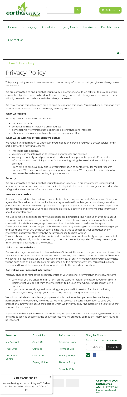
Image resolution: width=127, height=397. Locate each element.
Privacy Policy (67, 355)
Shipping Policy (67, 342)
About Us (48, 27)
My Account (12, 342)
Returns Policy (67, 362)
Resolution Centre (11, 357)
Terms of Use (66, 348)
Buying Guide (68, 27)
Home (12, 27)
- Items (108, 10)
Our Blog (37, 348)
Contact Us (16, 40)
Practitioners (110, 27)
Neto (98, 392)
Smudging (29, 27)
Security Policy (67, 369)
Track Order (11, 348)
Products (89, 27)
